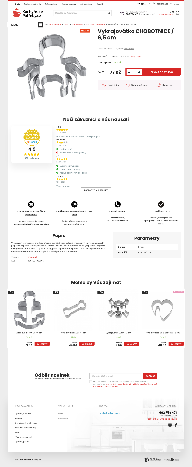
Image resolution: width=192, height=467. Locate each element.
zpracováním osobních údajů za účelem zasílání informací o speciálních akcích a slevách (125, 385)
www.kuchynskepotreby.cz (110, 413)
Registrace (63, 418)
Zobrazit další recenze (96, 190)
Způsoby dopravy (69, 4)
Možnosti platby (86, 4)
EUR (149, 3)
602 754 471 (168, 412)
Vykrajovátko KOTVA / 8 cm (29, 333)
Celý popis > (137, 56)
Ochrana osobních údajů (26, 427)
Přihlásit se (174, 4)
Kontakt (100, 4)
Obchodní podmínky (32, 4)
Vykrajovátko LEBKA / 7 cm (118, 333)
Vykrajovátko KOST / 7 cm (73, 333)
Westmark (129, 48)
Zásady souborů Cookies (26, 423)
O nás (17, 4)
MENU (15, 25)
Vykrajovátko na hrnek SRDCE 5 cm (163, 333)
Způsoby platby (51, 4)
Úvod (60, 413)
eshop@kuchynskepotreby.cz (162, 419)
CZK (138, 3)
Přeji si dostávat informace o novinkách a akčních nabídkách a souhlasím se (125, 384)
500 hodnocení (32, 158)
